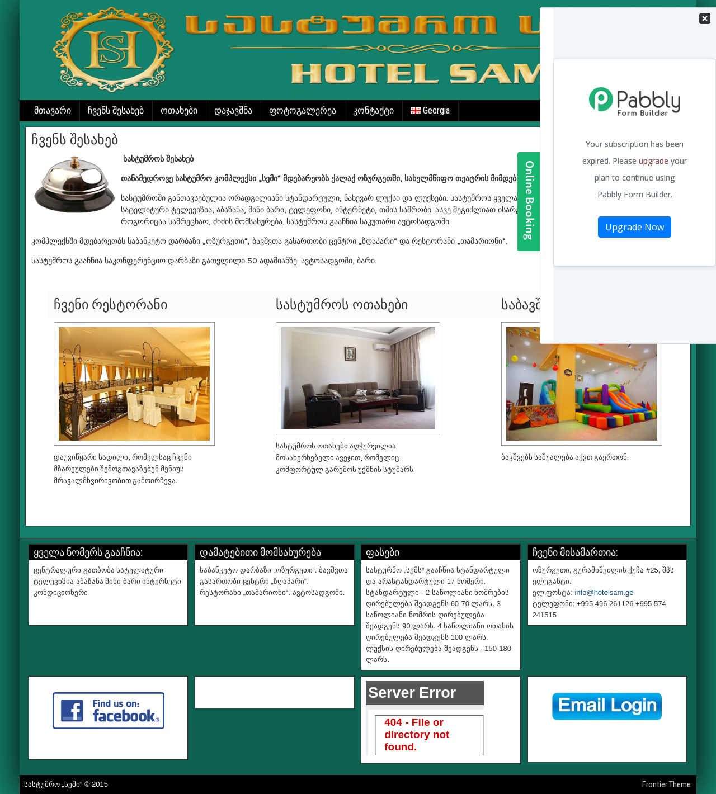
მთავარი (52, 110)
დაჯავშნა (233, 110)
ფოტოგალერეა (302, 110)
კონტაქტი (373, 110)
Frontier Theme (666, 784)
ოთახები (179, 110)
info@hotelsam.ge (603, 592)
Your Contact (634, 175)
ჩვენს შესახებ (116, 110)
